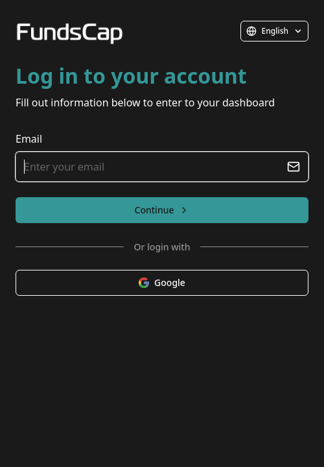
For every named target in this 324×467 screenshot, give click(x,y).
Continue (162, 210)
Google (162, 282)
